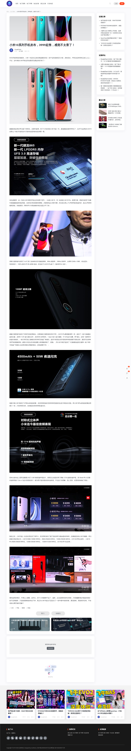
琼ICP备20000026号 (42, 748)
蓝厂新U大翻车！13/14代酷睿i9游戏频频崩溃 (111, 66)
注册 (116, 3)
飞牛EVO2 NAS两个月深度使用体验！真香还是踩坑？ (111, 44)
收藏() (58, 613)
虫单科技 (21, 748)
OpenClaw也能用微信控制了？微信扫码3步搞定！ (111, 39)
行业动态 (50, 3)
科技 (29, 608)
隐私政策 (100, 735)
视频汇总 (70, 735)
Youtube (112, 733)
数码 (23, 608)
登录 (122, 3)
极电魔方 (117, 733)
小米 (12, 608)
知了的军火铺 (101, 733)
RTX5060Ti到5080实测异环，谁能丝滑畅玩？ (111, 27)
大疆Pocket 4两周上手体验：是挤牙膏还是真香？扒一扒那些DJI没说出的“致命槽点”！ (111, 33)
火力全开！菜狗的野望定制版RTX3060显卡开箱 (111, 73)
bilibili (107, 733)
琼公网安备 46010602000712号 (56, 748)
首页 (17, 3)
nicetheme (34, 748)
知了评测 (29, 3)
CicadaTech (18, 49)
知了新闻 (22, 3)
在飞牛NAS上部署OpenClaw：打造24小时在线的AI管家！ (110, 712)
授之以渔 (43, 3)
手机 (18, 608)
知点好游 (36, 3)
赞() (42, 613)
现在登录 (50, 648)
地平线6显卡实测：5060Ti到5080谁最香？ (111, 21)
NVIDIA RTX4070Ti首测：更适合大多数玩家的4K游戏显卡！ (111, 81)
